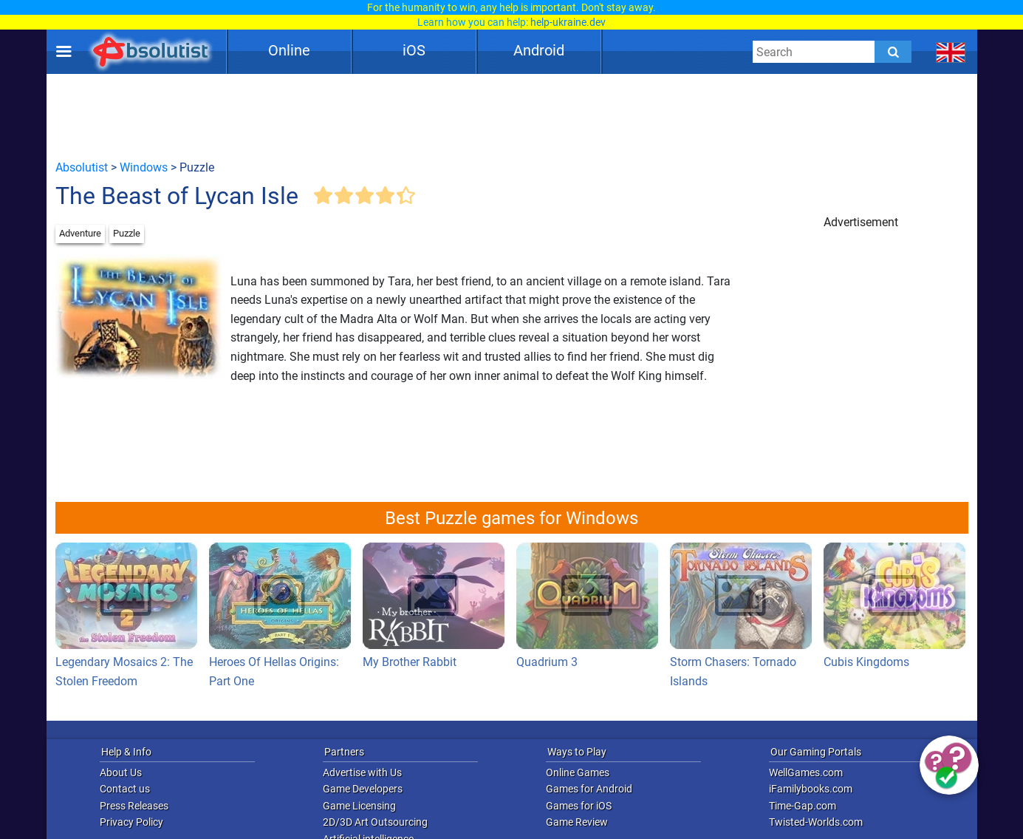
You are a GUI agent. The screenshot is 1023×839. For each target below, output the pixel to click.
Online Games (577, 772)
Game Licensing (359, 806)
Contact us (125, 789)
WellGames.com (806, 772)
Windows (144, 167)
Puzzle (126, 233)
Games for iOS (579, 806)
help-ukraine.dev (568, 22)
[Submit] (893, 52)
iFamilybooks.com (810, 789)
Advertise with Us (362, 772)
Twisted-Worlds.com (816, 822)
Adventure (80, 233)
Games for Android (589, 789)
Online (289, 50)
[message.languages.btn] (950, 52)
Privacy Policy (131, 822)
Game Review (577, 822)
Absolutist (81, 167)
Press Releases (134, 806)
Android (538, 50)
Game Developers (363, 789)
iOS (414, 50)
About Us (121, 772)
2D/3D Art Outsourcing (375, 822)
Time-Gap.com (802, 806)
